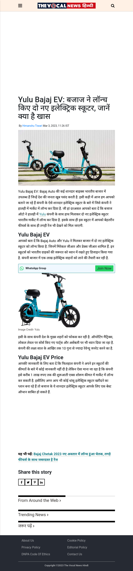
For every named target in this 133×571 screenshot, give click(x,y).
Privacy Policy (31, 547)
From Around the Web (38, 500)
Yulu (42, 214)
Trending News (32, 514)
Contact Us (74, 554)
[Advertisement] (66, 60)
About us (28, 540)
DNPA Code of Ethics (36, 554)
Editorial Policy (77, 547)
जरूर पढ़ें (25, 526)
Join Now (104, 268)
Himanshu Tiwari (32, 125)
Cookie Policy (76, 540)
